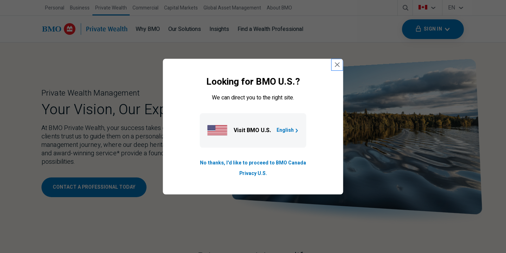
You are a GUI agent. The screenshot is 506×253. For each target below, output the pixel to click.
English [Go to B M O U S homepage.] (288, 130)
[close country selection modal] (337, 64)
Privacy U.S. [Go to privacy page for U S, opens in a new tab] (253, 173)
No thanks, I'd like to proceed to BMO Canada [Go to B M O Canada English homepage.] (253, 163)
